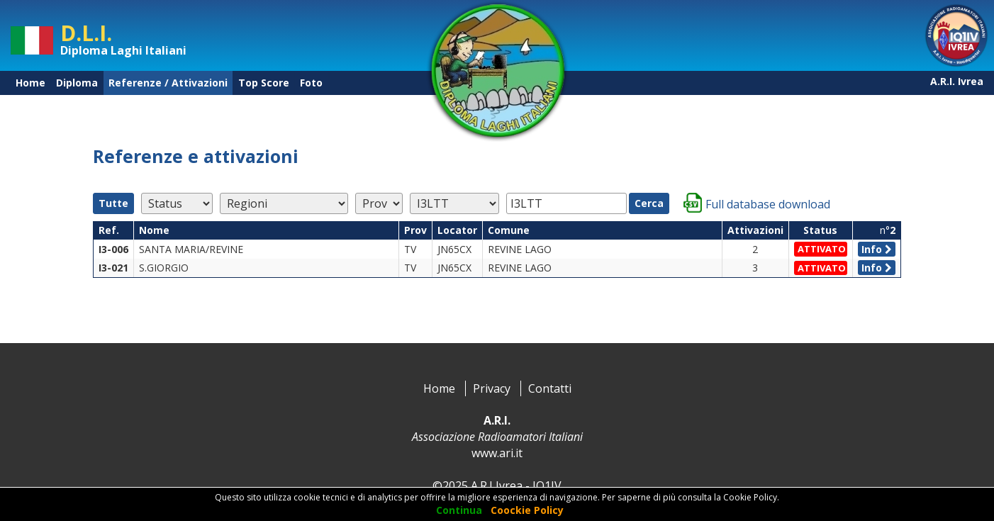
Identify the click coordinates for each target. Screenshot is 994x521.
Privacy (491, 388)
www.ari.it (497, 453)
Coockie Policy (527, 510)
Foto (311, 82)
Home (30, 82)
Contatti (549, 388)
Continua (459, 510)
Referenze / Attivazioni (168, 82)
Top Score (263, 82)
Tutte (113, 203)
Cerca (649, 203)
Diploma (77, 82)
